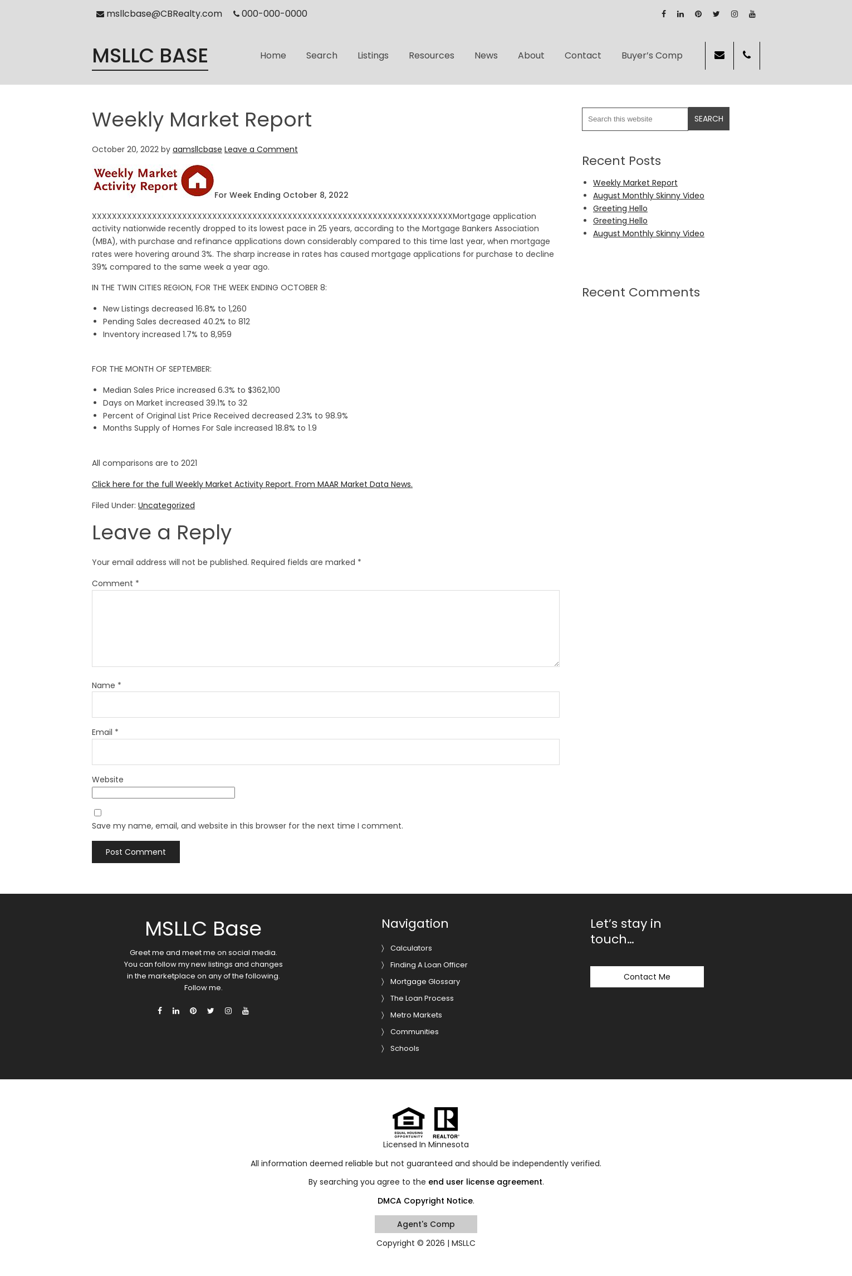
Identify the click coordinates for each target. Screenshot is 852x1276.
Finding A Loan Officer (429, 965)
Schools (404, 1048)
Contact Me (647, 976)
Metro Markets (416, 1015)
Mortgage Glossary (425, 981)
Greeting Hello (620, 208)
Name (106, 685)
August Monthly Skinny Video (648, 195)
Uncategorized (166, 505)
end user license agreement (485, 1181)
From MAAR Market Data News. (353, 484)
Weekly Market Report (635, 182)
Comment (115, 583)
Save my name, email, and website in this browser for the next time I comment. (247, 825)
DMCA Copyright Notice (425, 1200)
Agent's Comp (426, 1224)
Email (105, 732)
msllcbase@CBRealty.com (159, 13)
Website (108, 779)
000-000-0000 (270, 13)
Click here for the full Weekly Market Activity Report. (192, 484)
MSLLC (464, 1243)
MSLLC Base (150, 56)
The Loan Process (422, 998)
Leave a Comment (261, 149)
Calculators (411, 948)
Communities (414, 1031)
